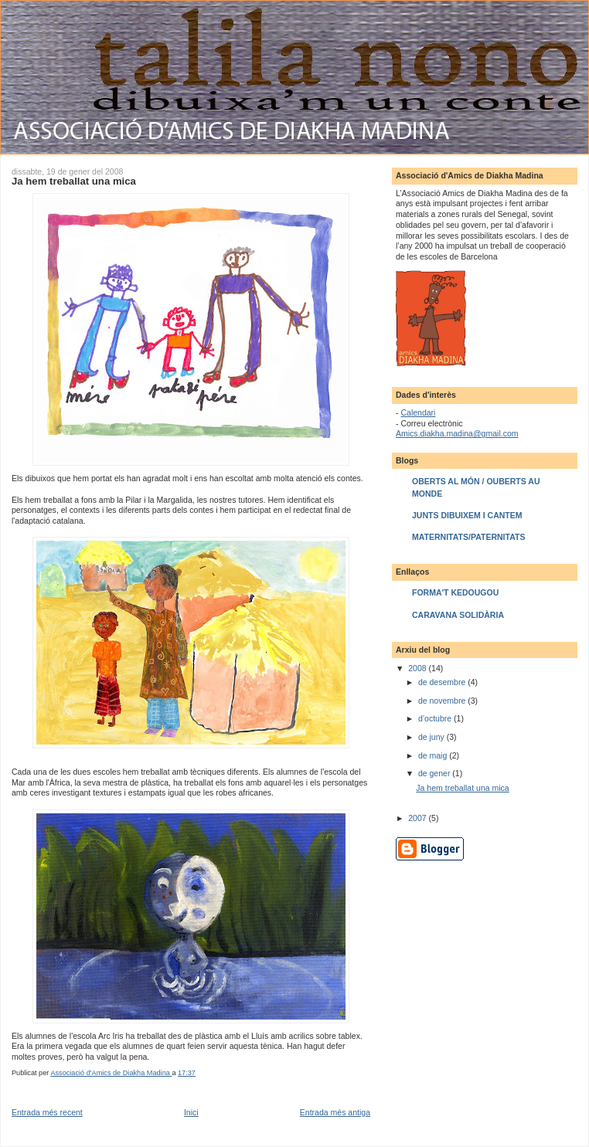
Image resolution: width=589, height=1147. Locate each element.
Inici (191, 1112)
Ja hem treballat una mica (462, 787)
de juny (432, 736)
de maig (433, 755)
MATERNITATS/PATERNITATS (468, 536)
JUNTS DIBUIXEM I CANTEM (467, 515)
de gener (435, 773)
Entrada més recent (47, 1112)
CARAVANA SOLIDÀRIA (458, 614)
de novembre (443, 700)
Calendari (417, 412)
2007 (418, 818)
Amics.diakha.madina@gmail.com (457, 433)
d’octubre (436, 718)
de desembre (443, 682)
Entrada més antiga (335, 1112)
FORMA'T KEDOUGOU (455, 592)
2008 (418, 668)
